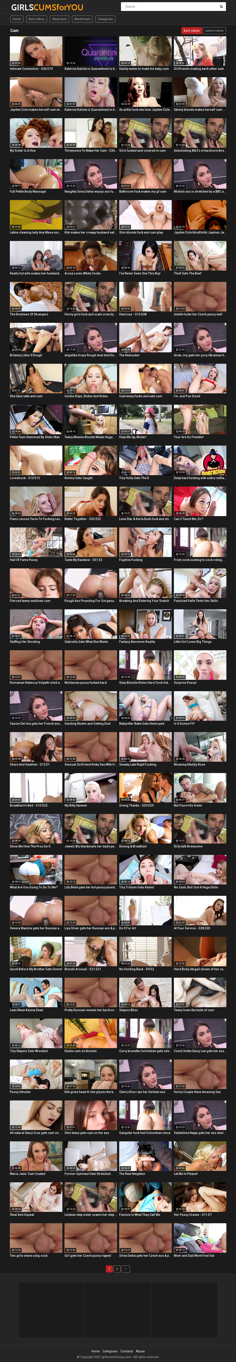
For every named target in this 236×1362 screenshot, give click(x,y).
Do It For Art (127, 928)
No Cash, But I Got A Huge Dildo (196, 887)
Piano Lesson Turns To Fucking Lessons (36, 519)
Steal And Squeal (22, 1214)
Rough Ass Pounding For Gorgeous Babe (91, 601)
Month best (82, 19)
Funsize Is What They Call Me (139, 1214)
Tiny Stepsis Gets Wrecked (29, 1051)
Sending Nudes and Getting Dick (87, 723)
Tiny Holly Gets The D (134, 478)
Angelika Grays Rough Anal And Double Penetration (91, 355)
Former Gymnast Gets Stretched (88, 1174)
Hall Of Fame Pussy (24, 560)
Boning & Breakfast (133, 846)
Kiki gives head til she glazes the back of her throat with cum (91, 1092)
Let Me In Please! (186, 1174)
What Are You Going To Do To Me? (34, 887)
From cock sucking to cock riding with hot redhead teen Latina (200, 560)
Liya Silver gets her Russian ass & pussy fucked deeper (91, 928)
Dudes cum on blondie (81, 1051)
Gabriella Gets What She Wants (86, 641)
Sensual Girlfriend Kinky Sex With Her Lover (91, 764)
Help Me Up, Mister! (133, 437)
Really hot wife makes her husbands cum (36, 273)
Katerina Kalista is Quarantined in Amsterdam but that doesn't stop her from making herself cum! (91, 68)
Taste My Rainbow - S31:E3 (83, 560)
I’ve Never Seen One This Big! (140, 273)
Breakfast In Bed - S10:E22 (28, 805)
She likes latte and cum (26, 396)
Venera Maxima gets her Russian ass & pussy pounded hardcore (36, 928)
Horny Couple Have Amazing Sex (197, 1092)
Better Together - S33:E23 (83, 519)
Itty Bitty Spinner (76, 805)
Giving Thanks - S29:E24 (136, 805)
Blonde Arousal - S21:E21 (83, 969)
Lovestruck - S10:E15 (25, 478)
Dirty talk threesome (188, 846)
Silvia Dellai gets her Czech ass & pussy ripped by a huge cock (145, 1255)
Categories (105, 19)
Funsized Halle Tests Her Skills (196, 601)
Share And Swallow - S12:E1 (30, 764)
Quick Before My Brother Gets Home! (36, 969)
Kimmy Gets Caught (79, 478)
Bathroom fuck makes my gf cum (142, 191)
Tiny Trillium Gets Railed (136, 887)
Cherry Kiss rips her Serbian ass (142, 1092)
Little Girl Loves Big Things (193, 641)
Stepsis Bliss (128, 1010)
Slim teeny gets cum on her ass (87, 1133)
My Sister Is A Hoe (23, 150)
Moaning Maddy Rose (189, 764)
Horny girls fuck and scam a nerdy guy (91, 314)
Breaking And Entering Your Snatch (144, 601)
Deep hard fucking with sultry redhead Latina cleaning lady (200, 478)
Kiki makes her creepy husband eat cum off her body (91, 232)
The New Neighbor (132, 1174)
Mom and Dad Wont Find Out (194, 1255)
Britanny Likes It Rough (26, 355)
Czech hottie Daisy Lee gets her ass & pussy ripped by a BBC (200, 1051)
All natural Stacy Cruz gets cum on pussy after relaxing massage (36, 1133)
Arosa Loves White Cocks (83, 273)
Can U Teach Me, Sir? (188, 519)
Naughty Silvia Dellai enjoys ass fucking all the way (91, 191)
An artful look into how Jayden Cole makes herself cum (145, 109)
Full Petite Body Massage (28, 191)
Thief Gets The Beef (187, 273)
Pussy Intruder (20, 1092)
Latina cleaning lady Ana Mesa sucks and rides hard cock (36, 232)
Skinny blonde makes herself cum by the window (200, 109)
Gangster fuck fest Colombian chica (144, 1133)
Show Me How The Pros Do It (30, 846)
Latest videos (214, 30)
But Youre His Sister (188, 805)
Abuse (140, 1351)
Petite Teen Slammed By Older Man (35, 437)
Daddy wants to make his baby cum (144, 68)
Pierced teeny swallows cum (30, 601)
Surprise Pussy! (185, 682)
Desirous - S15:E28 (133, 314)
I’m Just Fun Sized (187, 396)
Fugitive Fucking (131, 560)
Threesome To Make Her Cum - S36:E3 (91, 150)
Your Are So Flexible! (189, 437)
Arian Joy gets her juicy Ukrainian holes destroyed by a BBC (200, 355)
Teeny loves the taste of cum (194, 1010)
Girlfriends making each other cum (199, 68)
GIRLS (22, 7)
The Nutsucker (129, 355)
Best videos (37, 19)
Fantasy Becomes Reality (137, 641)
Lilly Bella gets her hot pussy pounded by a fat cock (91, 887)
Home (17, 19)
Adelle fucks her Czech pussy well (198, 314)
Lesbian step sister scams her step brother (91, 1214)
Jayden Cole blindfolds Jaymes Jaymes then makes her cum (200, 232)
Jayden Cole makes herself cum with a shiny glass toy (36, 109)
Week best (59, 19)
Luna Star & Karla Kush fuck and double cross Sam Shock (145, 519)
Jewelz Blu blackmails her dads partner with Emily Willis (91, 846)
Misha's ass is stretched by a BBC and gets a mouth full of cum (200, 191)
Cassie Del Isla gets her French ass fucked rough (36, 723)
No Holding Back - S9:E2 (136, 969)
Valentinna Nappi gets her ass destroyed (200, 1133)
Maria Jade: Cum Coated (27, 1174)
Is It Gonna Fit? (184, 723)
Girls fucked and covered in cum (142, 150)
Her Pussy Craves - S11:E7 (193, 1214)
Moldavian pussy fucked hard (86, 682)
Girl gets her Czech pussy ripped (88, 1255)
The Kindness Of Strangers (29, 314)
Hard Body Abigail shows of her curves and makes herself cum (200, 969)
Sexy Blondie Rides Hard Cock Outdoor (145, 682)
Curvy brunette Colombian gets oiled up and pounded (145, 1051)
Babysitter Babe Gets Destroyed (141, 723)
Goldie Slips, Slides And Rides (86, 396)
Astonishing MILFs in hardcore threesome (200, 150)
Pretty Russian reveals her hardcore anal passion (91, 1010)
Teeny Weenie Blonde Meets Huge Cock (91, 437)
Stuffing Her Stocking (25, 641)
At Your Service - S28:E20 (192, 928)
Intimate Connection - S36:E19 (31, 68)
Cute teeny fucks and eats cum (140, 396)
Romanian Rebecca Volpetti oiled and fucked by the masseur (36, 682)
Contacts (127, 1351)
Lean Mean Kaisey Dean (26, 1010)
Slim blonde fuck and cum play (141, 232)
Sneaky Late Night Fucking (137, 764)
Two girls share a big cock (28, 1255)
